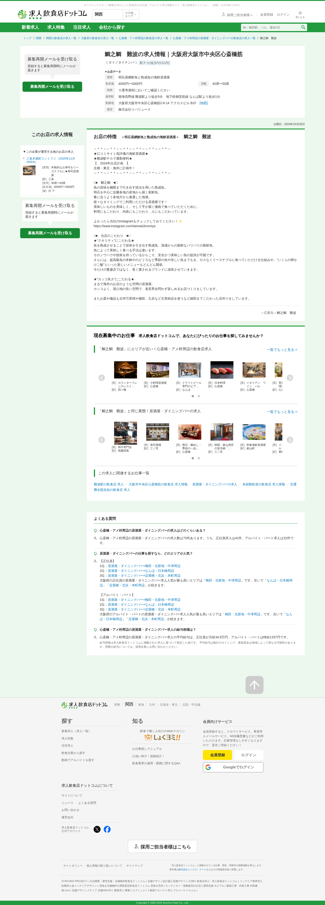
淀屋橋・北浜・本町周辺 (127, 585)
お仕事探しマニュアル (147, 748)
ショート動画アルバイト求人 (168, 890)
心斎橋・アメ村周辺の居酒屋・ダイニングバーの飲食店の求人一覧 (214, 38)
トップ (27, 38)
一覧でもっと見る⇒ (282, 350)
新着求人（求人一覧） (76, 731)
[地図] (203, 103)
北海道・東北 (169, 704)
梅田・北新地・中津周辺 (223, 580)
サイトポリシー (73, 865)
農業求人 (125, 890)
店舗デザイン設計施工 (171, 881)
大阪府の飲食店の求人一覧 (97, 38)
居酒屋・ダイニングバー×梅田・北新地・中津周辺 (144, 566)
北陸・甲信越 (191, 704)
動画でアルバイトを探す (78, 760)
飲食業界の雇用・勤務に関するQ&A (156, 763)
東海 (141, 704)
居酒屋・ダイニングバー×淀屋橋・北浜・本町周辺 (144, 575)
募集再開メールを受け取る (52, 87)
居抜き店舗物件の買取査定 (131, 885)
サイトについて (72, 795)
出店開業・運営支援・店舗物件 (117, 881)
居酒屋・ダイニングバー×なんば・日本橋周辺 (141, 571)
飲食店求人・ (217, 881)
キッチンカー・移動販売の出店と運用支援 (194, 885)
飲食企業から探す (73, 753)
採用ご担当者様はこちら (165, 846)
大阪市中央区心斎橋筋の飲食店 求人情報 (158, 484)
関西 (39, 38)
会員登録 (217, 755)
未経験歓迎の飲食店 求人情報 (263, 484)
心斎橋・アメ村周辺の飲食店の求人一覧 (143, 38)
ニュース (67, 803)
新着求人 (30, 27)
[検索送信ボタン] (303, 27)
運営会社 (67, 817)
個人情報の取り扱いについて (104, 865)
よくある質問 (87, 803)
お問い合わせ (70, 810)
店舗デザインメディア (92, 890)
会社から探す (112, 27)
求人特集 (56, 27)
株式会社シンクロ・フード (192, 869)
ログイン (249, 755)
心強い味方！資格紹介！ (148, 756)
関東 (117, 704)
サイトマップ (134, 865)
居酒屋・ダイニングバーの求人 (214, 484)
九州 (152, 704)
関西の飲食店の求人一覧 (61, 38)
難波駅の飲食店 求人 (109, 484)
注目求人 (82, 27)
